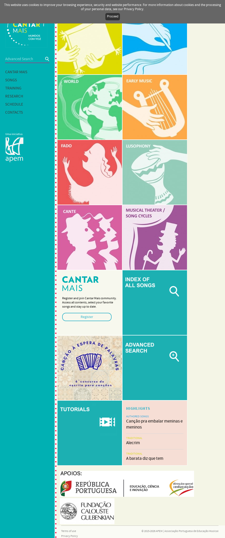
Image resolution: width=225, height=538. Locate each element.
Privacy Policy (69, 536)
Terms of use (68, 531)
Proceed (112, 16)
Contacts (14, 112)
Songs (11, 80)
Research (14, 96)
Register (87, 317)
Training (13, 88)
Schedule (14, 104)
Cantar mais (16, 72)
